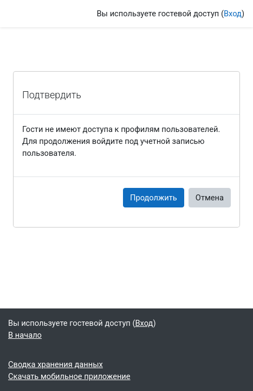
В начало (25, 335)
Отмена (210, 198)
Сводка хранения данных (55, 364)
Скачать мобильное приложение (69, 376)
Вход (233, 13)
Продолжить (153, 198)
